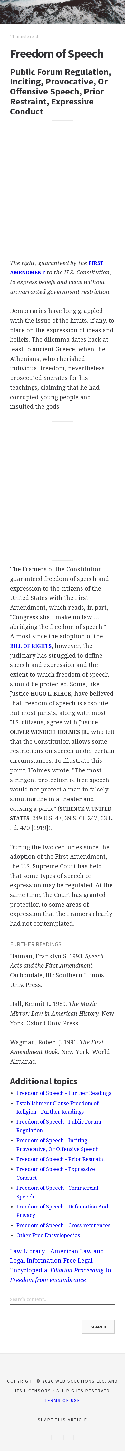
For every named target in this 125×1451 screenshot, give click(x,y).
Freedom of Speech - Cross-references (63, 1225)
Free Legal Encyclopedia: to (60, 1270)
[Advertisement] (62, 187)
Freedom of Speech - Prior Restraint (60, 1159)
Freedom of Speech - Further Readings (63, 1093)
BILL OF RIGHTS (31, 646)
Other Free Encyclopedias (48, 1235)
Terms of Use (62, 1400)
